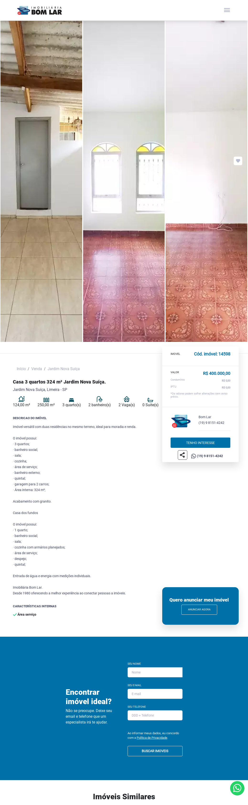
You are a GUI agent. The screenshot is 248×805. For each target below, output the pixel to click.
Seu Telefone (137, 706)
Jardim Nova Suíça (64, 369)
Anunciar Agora (199, 609)
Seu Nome (134, 663)
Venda (36, 369)
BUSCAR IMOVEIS (155, 751)
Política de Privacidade (152, 737)
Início (21, 369)
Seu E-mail (134, 685)
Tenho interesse (200, 442)
